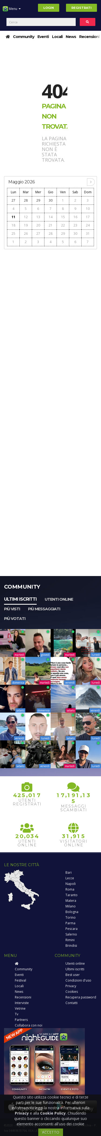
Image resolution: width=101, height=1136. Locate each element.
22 (63, 225)
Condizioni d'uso (78, 980)
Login (48, 8)
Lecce (69, 878)
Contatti (71, 1003)
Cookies (71, 991)
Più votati (14, 618)
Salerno (71, 934)
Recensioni (89, 36)
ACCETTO (50, 1132)
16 (75, 217)
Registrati (81, 8)
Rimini (70, 940)
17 (88, 217)
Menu (12, 10)
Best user (72, 974)
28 (26, 200)
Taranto (71, 895)
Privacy (70, 986)
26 (26, 233)
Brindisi (71, 945)
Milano (70, 906)
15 (63, 217)
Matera (70, 900)
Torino (70, 917)
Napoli (70, 883)
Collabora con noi (28, 1025)
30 (51, 200)
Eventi (43, 36)
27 (13, 200)
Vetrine (20, 1008)
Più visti (12, 609)
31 (88, 233)
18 (13, 225)
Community (23, 36)
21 (51, 225)
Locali (57, 36)
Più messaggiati (44, 609)
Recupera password (80, 997)
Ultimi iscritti (20, 599)
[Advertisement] (50, 302)
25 (13, 233)
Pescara (71, 928)
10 (88, 208)
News (71, 36)
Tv (16, 1014)
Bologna (71, 912)
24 (88, 225)
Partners (21, 1019)
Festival (20, 980)
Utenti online (59, 599)
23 (75, 225)
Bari (68, 872)
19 (26, 225)
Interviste (22, 1003)
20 (38, 225)
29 (38, 200)
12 (26, 217)
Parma (70, 923)
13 (38, 217)
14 (51, 217)
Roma (69, 889)
